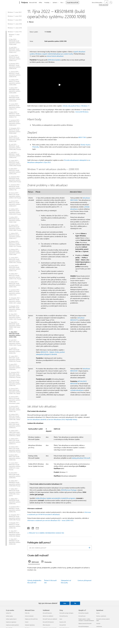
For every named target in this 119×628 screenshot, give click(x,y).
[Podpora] (24, 2)
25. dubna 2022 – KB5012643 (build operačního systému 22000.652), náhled (14, 433)
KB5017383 (82, 137)
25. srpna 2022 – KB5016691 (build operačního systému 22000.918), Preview (15, 358)
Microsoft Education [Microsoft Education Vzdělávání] (47, 613)
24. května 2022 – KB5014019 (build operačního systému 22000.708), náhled (14, 417)
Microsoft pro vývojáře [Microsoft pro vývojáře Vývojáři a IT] (83, 613)
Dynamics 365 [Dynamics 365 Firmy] (63, 622)
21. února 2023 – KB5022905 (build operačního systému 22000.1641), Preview (15, 260)
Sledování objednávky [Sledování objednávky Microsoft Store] (30, 625)
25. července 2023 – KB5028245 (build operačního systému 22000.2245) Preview (15, 179)
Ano (64, 603)
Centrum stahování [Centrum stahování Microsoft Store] (29, 616)
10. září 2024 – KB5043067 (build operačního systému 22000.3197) (14, 50)
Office (40, 2)
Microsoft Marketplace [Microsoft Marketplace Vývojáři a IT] (83, 626)
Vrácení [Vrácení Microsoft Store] (26, 622)
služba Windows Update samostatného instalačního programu (56, 498)
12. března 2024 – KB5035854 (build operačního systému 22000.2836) (14, 98)
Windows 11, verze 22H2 (15, 28)
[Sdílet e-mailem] (36, 527)
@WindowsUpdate (54, 60)
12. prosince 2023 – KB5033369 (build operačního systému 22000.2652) (14, 122)
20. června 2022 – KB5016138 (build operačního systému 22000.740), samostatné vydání (14, 400)
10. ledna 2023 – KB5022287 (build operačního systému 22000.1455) (14, 284)
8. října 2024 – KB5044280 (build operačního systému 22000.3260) (14, 41)
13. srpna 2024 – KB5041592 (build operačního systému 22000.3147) (14, 58)
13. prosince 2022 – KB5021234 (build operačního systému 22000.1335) (14, 292)
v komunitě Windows (81, 112)
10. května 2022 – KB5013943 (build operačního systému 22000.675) (14, 425)
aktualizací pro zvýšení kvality (63, 54)
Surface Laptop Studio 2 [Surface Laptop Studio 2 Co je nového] (11, 619)
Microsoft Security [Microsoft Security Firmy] (64, 616)
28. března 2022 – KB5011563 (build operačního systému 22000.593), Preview (15, 449)
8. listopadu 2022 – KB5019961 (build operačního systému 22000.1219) (14, 308)
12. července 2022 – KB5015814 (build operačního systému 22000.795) (14, 383)
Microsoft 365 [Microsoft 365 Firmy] (63, 625)
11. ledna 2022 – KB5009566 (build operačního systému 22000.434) (14, 501)
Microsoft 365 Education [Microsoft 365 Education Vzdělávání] (48, 622)
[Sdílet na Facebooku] (28, 527)
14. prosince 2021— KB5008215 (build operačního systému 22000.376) (14, 509)
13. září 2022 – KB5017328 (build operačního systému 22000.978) (14, 350)
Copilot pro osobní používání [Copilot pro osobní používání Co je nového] (12, 625)
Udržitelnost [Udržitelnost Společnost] (99, 626)
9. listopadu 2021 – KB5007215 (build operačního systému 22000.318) (14, 525)
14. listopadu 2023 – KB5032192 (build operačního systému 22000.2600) (15, 130)
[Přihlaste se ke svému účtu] (111, 2)
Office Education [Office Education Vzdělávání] (46, 625)
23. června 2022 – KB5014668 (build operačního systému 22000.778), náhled (14, 391)
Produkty (46, 2)
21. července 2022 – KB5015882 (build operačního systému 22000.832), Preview (15, 374)
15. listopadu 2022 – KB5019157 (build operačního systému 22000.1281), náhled (15, 300)
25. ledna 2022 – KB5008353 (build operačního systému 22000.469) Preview (14, 483)
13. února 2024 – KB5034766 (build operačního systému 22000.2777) (14, 106)
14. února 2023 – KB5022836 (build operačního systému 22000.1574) (14, 268)
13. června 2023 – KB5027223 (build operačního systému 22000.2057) (14, 203)
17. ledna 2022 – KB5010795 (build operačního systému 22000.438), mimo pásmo (14, 492)
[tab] (34, 561)
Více (61, 2)
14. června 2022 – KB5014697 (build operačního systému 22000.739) (14, 409)
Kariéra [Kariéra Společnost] (98, 613)
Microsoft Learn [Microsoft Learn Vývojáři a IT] (82, 616)
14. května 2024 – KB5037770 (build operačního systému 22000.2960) (14, 82)
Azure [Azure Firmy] (61, 619)
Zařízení (55, 2)
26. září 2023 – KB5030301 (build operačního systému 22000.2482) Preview (15, 147)
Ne (75, 603)
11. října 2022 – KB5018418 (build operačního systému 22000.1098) (14, 334)
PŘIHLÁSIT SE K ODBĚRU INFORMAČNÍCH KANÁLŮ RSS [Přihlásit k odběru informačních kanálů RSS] (46, 533)
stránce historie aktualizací (54, 56)
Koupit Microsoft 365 (72, 2)
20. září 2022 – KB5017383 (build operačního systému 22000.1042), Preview (15, 342)
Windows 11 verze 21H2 (15, 32)
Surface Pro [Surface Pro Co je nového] (8, 613)
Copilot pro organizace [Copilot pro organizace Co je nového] (11, 622)
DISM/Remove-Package (68, 490)
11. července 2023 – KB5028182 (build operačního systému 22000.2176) (14, 187)
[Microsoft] (12, 2)
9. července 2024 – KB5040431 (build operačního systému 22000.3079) (14, 66)
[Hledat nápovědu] (106, 2)
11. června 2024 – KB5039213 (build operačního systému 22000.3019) (14, 74)
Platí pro (31, 22)
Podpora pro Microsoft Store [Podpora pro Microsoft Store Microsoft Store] (31, 619)
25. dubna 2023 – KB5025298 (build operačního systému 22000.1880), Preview (15, 227)
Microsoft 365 (33, 2)
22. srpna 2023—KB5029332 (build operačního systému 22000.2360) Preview (15, 163)
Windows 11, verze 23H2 (15, 24)
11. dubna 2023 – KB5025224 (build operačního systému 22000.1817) (14, 235)
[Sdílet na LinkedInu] (32, 527)
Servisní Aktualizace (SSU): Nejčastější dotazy (62, 419)
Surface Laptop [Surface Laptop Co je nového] (9, 616)
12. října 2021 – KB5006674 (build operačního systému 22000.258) (14, 541)
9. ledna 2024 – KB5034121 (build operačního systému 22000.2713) (14, 114)
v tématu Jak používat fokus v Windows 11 (75, 106)
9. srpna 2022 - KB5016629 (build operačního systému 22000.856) (14, 366)
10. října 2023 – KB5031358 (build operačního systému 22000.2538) (14, 138)
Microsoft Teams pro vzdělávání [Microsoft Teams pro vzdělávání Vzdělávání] (50, 619)
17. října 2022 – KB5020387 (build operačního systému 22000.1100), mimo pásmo (14, 325)
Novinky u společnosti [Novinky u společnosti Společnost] (101, 616)
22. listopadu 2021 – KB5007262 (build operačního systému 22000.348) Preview (15, 517)
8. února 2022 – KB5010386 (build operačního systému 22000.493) (14, 475)
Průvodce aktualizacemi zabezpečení (75, 160)
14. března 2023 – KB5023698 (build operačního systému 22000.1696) (14, 252)
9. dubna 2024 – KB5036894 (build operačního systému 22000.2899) (14, 90)
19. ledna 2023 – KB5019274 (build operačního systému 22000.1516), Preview (15, 276)
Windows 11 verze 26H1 (15, 12)
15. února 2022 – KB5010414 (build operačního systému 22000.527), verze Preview (14, 466)
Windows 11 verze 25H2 (15, 16)
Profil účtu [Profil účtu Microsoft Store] (27, 613)
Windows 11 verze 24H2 (15, 20)
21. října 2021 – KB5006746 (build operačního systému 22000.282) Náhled (14, 533)
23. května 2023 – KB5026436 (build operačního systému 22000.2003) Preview (15, 211)
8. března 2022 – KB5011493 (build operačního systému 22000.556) (14, 457)
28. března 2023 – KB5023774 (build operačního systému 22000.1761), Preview (15, 244)
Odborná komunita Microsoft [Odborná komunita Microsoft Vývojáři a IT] (84, 623)
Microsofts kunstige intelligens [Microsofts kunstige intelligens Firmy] (66, 613)
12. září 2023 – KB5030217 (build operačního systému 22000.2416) (14, 155)
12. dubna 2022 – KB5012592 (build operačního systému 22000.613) (14, 441)
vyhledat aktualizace (76, 390)
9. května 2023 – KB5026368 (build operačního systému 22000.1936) (14, 219)
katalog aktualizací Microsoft (81, 458)
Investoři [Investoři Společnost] (98, 623)
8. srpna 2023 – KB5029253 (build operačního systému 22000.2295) (14, 171)
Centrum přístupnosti (84, 580)
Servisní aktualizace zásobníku (37, 419)
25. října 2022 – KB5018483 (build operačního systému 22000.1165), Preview (15, 316)
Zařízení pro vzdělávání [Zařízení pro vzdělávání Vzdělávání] (48, 616)
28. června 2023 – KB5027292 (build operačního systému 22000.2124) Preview (15, 195)
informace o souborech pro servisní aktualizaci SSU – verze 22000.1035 (50, 520)
